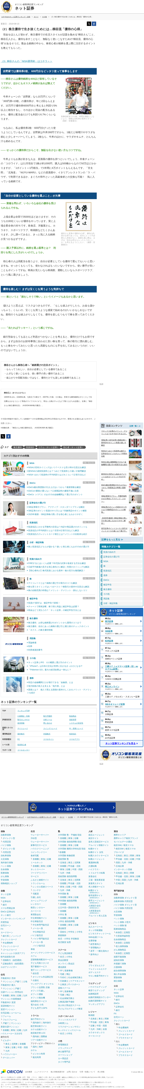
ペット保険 (6, 866)
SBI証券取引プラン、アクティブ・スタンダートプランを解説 (56, 507)
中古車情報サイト (39, 918)
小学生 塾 (62, 914)
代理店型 (7, 842)
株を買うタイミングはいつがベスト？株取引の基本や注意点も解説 (58, 586)
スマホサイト (48, 739)
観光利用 (37, 1057)
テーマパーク (94, 1036)
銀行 (5, 905)
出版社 (36, 980)
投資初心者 (21, 745)
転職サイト (93, 849)
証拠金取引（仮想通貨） (14, 963)
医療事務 (69, 970)
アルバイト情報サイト (98, 845)
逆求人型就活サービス (98, 842)
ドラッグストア (65, 1048)
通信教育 (62, 928)
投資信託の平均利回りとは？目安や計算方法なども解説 (53, 530)
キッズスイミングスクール (69, 1030)
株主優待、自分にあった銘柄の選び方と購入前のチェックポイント (58, 626)
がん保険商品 (120, 950)
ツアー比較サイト (39, 1040)
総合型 (36, 973)
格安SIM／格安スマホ (124, 845)
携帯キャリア (120, 835)
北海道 (63, 862)
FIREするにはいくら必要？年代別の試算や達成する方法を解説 (57, 563)
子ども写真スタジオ (40, 963)
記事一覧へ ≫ (135, 426)
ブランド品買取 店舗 (40, 987)
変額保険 (118, 977)
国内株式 (20, 734)
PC (18, 739)
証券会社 (7, 901)
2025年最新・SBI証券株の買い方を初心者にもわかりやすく (55, 514)
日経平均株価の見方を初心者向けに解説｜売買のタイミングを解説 (58, 567)
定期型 (127, 932)
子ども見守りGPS (39, 1008)
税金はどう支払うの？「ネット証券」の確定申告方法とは (54, 610)
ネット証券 (125, 612)
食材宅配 (35, 855)
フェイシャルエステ (97, 969)
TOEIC (63, 977)
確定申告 (34, 598)
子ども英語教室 (65, 953)
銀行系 (6, 936)
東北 (7, 1044)
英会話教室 (63, 960)
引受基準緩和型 (123, 936)
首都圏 (6, 995)
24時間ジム (63, 1023)
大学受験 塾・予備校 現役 (70, 835)
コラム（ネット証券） (49, 447)
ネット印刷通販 (95, 930)
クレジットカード (9, 939)
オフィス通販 (37, 994)
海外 (41, 1047)
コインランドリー (39, 852)
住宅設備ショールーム (11, 1013)
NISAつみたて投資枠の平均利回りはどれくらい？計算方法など (57, 474)
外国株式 (46, 734)
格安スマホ (131, 849)
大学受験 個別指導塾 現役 (70, 842)
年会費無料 (8, 943)
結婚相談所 (93, 994)
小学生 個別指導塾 (66, 921)
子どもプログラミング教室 (70, 1009)
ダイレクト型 (9, 838)
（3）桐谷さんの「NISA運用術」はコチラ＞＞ (26, 61)
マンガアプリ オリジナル (42, 984)
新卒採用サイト (95, 896)
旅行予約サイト (38, 1019)
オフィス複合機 (38, 998)
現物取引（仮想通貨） (13, 960)
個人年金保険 (120, 974)
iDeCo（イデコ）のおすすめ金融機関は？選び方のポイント (55, 494)
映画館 (91, 1015)
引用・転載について (87, 1072)
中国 (138, 859)
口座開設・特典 (23, 716)
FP (61, 970)
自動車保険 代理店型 (123, 901)
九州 (25, 995)
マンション (8, 981)
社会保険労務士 (75, 977)
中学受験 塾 (63, 894)
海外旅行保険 (7, 862)
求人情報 (100, 1072)
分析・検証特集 (37, 542)
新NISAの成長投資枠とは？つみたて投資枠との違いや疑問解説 (57, 471)
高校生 (63, 932)
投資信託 (30, 447)
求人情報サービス (96, 887)
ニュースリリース (41, 1072)
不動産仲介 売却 (8, 978)
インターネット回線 (123, 869)
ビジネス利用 (39, 1054)
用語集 (33, 638)
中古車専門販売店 (41, 925)
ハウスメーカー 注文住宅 (11, 1033)
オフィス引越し (38, 991)
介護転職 (92, 866)
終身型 (119, 932)
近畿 (19, 995)
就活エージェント (96, 835)
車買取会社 (36, 914)
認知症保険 (119, 960)
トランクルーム (38, 883)
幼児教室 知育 (64, 942)
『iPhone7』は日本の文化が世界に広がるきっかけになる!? (55, 666)
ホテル (34, 1050)
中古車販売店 (37, 921)
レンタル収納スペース (43, 887)
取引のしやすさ (23, 720)
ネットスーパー (38, 869)
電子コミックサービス (41, 970)
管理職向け (95, 947)
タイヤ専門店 (64, 1062)
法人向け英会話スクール (69, 1005)
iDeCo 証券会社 (8, 911)
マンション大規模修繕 (11, 999)
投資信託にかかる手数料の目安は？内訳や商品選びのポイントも (57, 527)
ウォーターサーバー (40, 835)
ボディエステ (94, 972)
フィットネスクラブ (67, 1020)
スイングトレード (50, 729)
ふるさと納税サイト (40, 880)
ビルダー (7, 1040)
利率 (30, 646)
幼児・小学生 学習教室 (68, 939)
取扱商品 (72, 716)
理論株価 (32, 642)
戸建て (18, 981)
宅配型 (36, 894)
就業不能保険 (120, 957)
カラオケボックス (96, 1032)
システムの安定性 (76, 723)
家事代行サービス (39, 845)
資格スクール (64, 988)
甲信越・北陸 (74, 866)
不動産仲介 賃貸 (8, 1002)
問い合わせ (47, 723)
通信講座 (62, 967)
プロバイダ (119, 852)
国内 (35, 1047)
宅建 (62, 974)
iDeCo (32, 483)
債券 (32, 678)
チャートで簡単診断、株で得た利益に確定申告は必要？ (53, 606)
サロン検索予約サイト (98, 976)
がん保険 (5, 876)
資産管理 (72, 720)
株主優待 (18, 447)
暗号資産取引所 (8, 957)
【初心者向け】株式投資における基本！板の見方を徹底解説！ (56, 570)
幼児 (62, 957)
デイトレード (22, 729)
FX (2, 929)
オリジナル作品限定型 (43, 977)
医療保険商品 (120, 929)
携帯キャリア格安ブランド (126, 838)
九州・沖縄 (65, 873)
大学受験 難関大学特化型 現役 (72, 849)
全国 (105, 1029)
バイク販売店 (37, 935)
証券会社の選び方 (38, 503)
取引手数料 (47, 716)
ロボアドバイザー (9, 967)
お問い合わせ (72, 1072)
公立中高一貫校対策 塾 (68, 907)
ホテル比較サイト (39, 1029)
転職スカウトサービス (98, 855)
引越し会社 (36, 897)
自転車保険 (6, 855)
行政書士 (64, 981)
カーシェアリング (39, 901)
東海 (13, 995)
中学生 (71, 932)
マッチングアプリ (96, 1004)
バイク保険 (6, 845)
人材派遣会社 (94, 912)
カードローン (7, 932)
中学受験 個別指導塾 (67, 901)
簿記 (68, 974)
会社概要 (28, 1072)
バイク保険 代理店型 (123, 908)
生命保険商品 (120, 939)
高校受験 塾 (63, 859)
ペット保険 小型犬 (122, 922)
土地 (25, 981)
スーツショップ (65, 1055)
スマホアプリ (74, 739)
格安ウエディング (96, 990)
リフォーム (6, 1016)
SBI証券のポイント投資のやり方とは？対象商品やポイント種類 (57, 510)
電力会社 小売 (37, 1005)
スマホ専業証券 (8, 908)
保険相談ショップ (9, 883)
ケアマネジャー (77, 981)
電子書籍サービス (39, 966)
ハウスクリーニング (40, 849)
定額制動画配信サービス (42, 959)
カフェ (34, 956)
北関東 (14, 1044)
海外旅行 (47, 1022)
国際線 (44, 1036)
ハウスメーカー (10, 1054)
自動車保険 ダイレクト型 (125, 898)
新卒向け (94, 954)
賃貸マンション (8, 1009)
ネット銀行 (6, 915)
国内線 (36, 1036)
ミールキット (37, 862)
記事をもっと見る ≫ (112, 539)
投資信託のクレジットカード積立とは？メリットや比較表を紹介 (57, 534)
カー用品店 (63, 1058)
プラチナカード (125, 1038)
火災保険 (5, 859)
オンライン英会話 (66, 963)
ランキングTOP (23, 711)
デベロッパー (9, 1058)
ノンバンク (16, 936)
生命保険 (5, 869)
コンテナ (37, 890)
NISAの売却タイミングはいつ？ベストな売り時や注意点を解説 (57, 467)
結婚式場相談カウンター (99, 997)
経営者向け (95, 944)
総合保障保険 (120, 970)
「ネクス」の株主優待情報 (40, 630)
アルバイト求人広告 (97, 916)
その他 (33, 658)
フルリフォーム (10, 1020)
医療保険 (5, 873)
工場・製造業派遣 (96, 880)
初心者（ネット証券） (73, 447)
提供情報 (20, 723)
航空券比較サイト (39, 1026)
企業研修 (92, 940)
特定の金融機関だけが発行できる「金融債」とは (50, 682)
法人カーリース (95, 927)
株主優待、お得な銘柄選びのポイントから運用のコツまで (54, 622)
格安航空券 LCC (38, 1033)
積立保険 (118, 981)
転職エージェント (96, 859)
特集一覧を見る (89, 463)
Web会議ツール (95, 937)
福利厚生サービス (39, 1001)
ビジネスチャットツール (99, 933)
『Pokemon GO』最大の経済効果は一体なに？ (49, 670)
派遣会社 (92, 876)
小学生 (79, 932)
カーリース (36, 911)
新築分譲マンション (10, 1026)
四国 (118, 862)
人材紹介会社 (94, 906)
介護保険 (118, 967)
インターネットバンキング (13, 918)
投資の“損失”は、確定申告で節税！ (44, 603)
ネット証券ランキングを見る (120, 743)
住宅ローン (6, 925)
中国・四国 (23, 1047)
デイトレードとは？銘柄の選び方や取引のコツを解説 (52, 583)
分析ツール (47, 720)
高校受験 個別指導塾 (67, 876)
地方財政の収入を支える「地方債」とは (46, 686)
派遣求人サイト (95, 883)
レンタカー (36, 904)
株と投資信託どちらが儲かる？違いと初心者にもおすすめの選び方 (58, 546)
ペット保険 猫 (120, 925)
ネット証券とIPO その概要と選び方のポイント (50, 662)
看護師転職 (93, 862)
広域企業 (120, 866)
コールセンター (23, 750)
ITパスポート (74, 984)
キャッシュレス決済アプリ (13, 953)
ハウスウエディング (97, 987)
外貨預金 (5, 922)
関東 (107, 1018)
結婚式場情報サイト (97, 1001)
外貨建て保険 (120, 963)
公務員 (63, 984)
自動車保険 (6, 835)
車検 (33, 949)
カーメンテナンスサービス (43, 953)
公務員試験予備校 (66, 1002)
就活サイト (93, 838)
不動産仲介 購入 (8, 985)
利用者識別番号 (35, 650)
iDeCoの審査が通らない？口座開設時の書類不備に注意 (53, 491)
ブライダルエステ (96, 965)
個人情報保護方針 (58, 1072)
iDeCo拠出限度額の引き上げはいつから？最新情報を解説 (54, 487)
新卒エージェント (96, 901)
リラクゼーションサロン (69, 1026)
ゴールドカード (10, 950)
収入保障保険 (122, 946)
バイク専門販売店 (41, 939)
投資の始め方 (36, 559)
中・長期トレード (76, 729)
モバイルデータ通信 (123, 842)
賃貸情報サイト (8, 1006)
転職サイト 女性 (95, 852)
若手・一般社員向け (99, 951)
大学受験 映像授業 (66, 855)
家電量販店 (63, 1044)
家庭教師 (62, 935)
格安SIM (119, 849)
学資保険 (5, 880)
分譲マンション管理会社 (12, 992)
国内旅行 (37, 1022)
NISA (32, 463)
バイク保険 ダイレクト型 (125, 905)
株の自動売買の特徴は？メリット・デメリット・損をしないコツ (57, 590)
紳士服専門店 (64, 1051)
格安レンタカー (38, 907)
